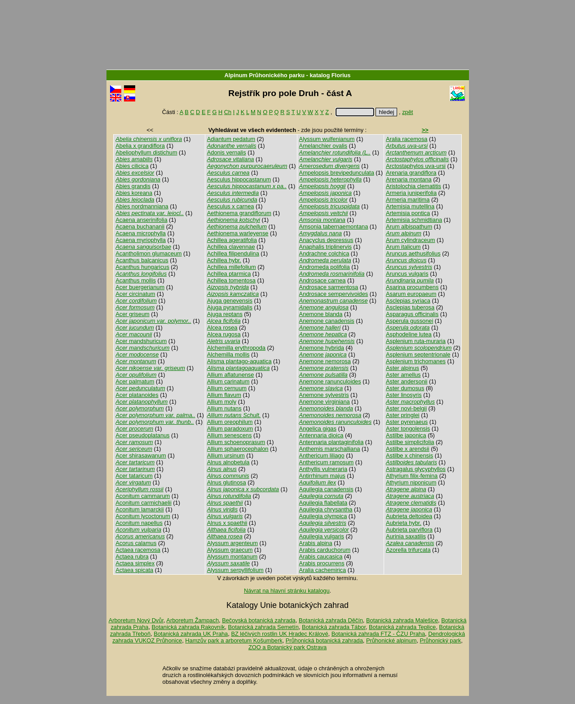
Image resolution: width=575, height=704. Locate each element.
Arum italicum (403, 246)
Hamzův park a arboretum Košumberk (233, 640)
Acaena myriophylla (140, 240)
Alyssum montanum (232, 556)
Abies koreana (133, 192)
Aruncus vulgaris (407, 273)
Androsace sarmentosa (328, 287)
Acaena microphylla (140, 233)
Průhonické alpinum (391, 640)
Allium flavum (224, 395)
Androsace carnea (322, 280)
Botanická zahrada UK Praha (191, 633)
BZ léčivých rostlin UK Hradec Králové (279, 633)
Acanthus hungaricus (142, 267)
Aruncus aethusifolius (413, 253)
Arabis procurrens (322, 563)
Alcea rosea (222, 327)
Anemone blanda (321, 314)
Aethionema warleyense (238, 233)
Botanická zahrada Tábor (334, 627)
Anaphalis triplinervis (325, 246)
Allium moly (221, 401)
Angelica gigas (317, 428)
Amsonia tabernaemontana (333, 226)
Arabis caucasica (321, 556)
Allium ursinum (226, 455)
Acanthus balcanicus (141, 260)
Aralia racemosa (406, 139)
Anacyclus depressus (326, 240)
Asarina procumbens (412, 287)
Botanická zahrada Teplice (402, 627)
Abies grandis (132, 186)
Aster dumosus (405, 388)
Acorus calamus (135, 543)
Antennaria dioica (321, 435)
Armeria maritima (407, 199)
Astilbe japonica (406, 435)
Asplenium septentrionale (418, 354)
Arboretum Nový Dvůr (136, 620)
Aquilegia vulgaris (321, 536)
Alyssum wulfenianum (327, 139)
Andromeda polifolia (324, 267)
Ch (227, 112)
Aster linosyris (404, 395)
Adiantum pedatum (231, 139)
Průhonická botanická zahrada (324, 640)
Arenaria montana (409, 179)
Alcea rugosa (224, 334)
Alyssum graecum (230, 549)
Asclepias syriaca (408, 300)
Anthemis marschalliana (329, 448)
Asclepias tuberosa (410, 307)
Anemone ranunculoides (330, 381)
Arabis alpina (315, 543)
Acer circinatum (135, 293)
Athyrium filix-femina (412, 475)
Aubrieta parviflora (409, 529)
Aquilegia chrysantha (326, 509)
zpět (407, 112)
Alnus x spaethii (227, 522)
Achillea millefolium (231, 267)
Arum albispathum (409, 226)
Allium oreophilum (230, 421)
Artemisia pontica (408, 213)
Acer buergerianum (139, 287)
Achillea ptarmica (229, 273)
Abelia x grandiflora (140, 145)
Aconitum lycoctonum (142, 516)
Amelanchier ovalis (323, 145)
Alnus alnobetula (228, 462)
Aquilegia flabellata (323, 502)
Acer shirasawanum (140, 455)
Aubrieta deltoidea (409, 516)
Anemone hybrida (321, 347)
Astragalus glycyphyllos (416, 469)
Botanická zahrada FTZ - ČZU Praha (378, 633)
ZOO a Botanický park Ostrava (287, 647)
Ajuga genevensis (229, 300)
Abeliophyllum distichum (146, 152)
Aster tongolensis (408, 428)
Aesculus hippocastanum (239, 179)
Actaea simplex (135, 563)
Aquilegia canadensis (326, 489)
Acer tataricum (134, 475)
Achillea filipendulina (233, 253)
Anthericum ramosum (326, 462)
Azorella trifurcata (408, 549)
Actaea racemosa (137, 549)
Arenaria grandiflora (411, 172)
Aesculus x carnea (230, 206)
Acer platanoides (136, 395)
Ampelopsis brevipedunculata (336, 172)
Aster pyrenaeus (407, 421)
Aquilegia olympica (323, 516)
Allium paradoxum (230, 428)
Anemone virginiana (324, 401)
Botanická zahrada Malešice (402, 620)
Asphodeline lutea (409, 334)
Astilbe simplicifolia (410, 442)
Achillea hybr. (224, 260)
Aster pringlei (403, 415)
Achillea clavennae (231, 246)
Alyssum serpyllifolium (235, 570)
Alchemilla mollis (228, 354)
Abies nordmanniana (141, 206)
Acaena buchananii (139, 226)
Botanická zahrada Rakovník (188, 627)
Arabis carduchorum (325, 549)
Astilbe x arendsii (407, 448)
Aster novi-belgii (406, 408)
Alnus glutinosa (226, 482)
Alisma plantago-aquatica (239, 361)
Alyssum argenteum (232, 543)
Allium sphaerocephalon (238, 448)
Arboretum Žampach (192, 620)
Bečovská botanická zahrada (259, 620)
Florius (341, 75)
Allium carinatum (228, 381)
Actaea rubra (131, 556)
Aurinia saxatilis (406, 536)
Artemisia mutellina (410, 206)
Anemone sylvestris (324, 395)
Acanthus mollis (135, 280)
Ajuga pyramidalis (229, 307)
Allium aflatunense (230, 374)
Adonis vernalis (226, 152)
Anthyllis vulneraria (323, 469)
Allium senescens (229, 435)
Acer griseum (132, 314)
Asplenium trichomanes (416, 361)
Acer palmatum (134, 381)
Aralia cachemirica (322, 570)
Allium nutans (224, 408)
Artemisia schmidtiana (414, 219)
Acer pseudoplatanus (142, 435)
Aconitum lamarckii (139, 509)
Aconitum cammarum (142, 496)
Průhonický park (440, 640)
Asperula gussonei (409, 320)
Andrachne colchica (324, 253)
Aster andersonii (406, 381)
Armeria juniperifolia (411, 192)
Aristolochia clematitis (413, 186)
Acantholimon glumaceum (148, 253)
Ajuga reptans (225, 314)
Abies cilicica (131, 166)
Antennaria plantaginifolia (331, 442)
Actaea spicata (134, 570)
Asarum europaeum (411, 293)
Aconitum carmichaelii (143, 502)
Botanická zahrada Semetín (263, 627)
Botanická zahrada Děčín (331, 620)
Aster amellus (403, 374)
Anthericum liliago (322, 455)
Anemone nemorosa (325, 361)
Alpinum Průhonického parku (265, 75)
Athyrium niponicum (411, 482)
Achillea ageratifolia (232, 240)
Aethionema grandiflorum (239, 213)
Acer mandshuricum (141, 341)
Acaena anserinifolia (141, 219)
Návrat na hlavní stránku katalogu (287, 590)
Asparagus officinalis (412, 314)
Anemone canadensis (326, 320)
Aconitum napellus (139, 522)
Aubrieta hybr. (403, 522)
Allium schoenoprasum (236, 442)
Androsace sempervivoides (333, 293)
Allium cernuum (227, 388)
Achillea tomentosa (231, 280)
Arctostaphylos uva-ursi (416, 166)
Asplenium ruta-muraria (416, 341)
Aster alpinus (402, 368)
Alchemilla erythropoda (236, 347)
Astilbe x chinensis (409, 455)
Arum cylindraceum (410, 240)
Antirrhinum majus (322, 475)
